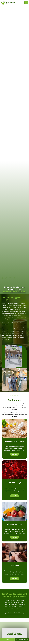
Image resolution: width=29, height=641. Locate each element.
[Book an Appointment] (14, 612)
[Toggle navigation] (26, 2)
